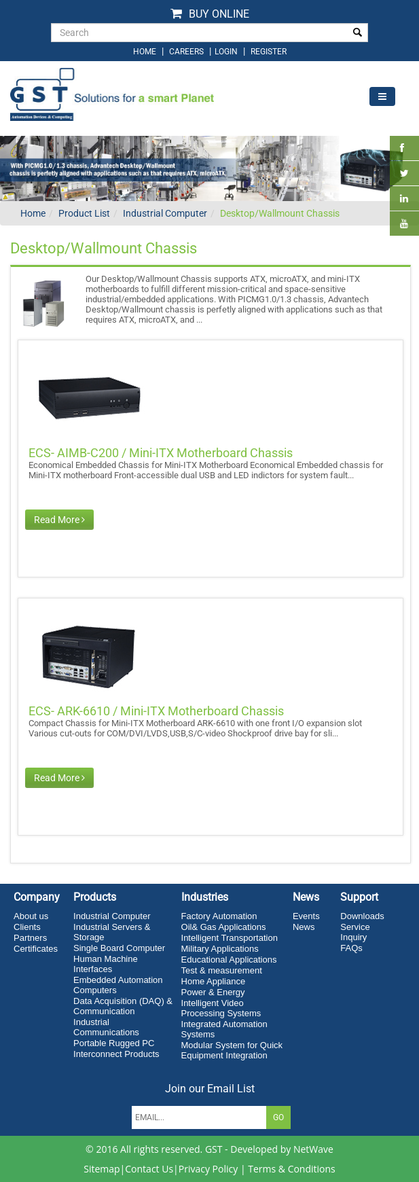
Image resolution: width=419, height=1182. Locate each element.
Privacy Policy (208, 1168)
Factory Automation (219, 916)
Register (269, 51)
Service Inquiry (354, 932)
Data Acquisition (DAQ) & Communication (122, 1006)
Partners (30, 938)
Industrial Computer (165, 213)
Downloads (362, 916)
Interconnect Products (116, 1054)
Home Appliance (213, 981)
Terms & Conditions (291, 1168)
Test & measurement (221, 970)
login (227, 51)
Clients (27, 927)
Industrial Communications (106, 1027)
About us (31, 916)
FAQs (351, 948)
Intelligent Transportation (229, 938)
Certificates (36, 949)
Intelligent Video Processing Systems (221, 1008)
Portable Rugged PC (113, 1043)
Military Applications (220, 949)
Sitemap (102, 1168)
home (144, 51)
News (304, 927)
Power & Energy (213, 992)
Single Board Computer (119, 948)
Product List (84, 213)
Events (306, 916)
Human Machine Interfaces (105, 964)
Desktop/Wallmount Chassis (280, 213)
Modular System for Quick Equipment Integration (232, 1050)
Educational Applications (229, 959)
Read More (59, 519)
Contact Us (149, 1168)
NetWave (313, 1149)
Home (32, 213)
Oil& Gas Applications (223, 927)
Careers (186, 51)
